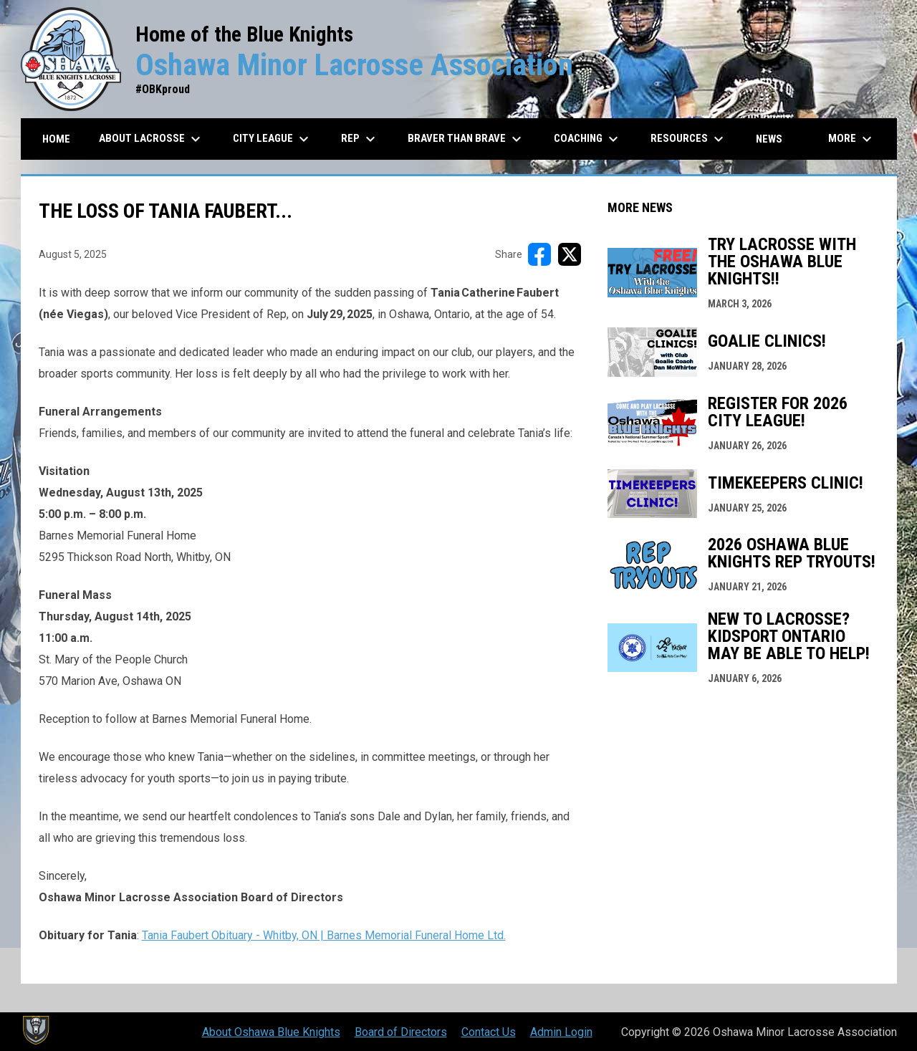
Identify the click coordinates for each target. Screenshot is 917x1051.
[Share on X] (569, 254)
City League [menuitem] (272, 139)
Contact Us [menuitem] (488, 1032)
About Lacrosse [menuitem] (151, 139)
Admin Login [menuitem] (561, 1032)
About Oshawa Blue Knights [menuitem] (271, 1032)
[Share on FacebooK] (539, 254)
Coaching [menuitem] (588, 139)
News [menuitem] (769, 139)
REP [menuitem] (360, 139)
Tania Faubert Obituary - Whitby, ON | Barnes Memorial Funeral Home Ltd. (324, 935)
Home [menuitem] (56, 139)
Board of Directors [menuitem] (401, 1032)
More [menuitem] (851, 139)
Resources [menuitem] (688, 139)
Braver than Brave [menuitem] (466, 139)
